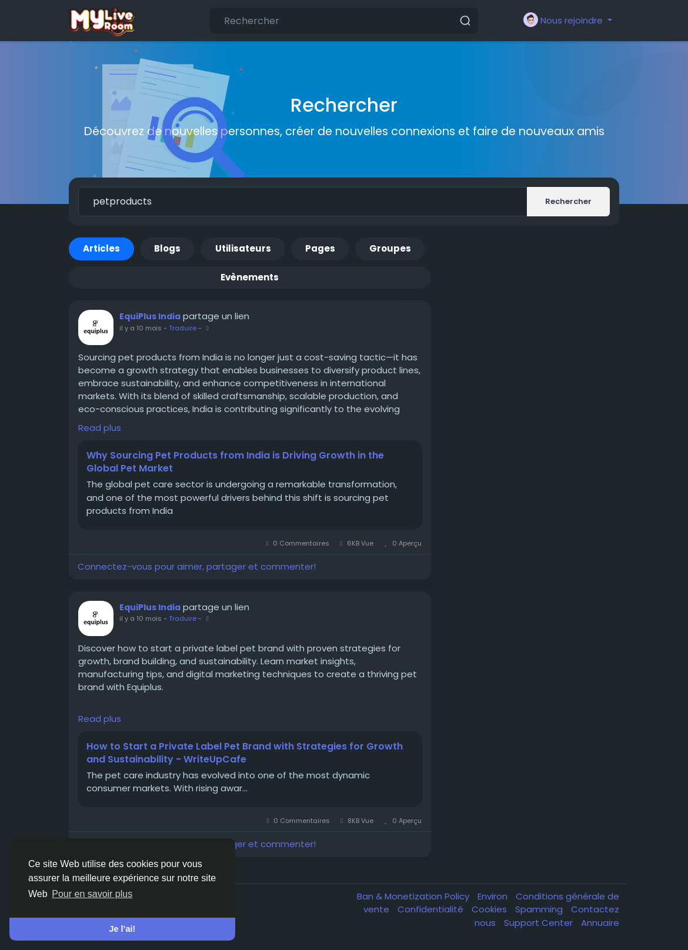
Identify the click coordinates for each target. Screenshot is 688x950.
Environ (493, 896)
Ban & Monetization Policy (414, 896)
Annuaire (600, 922)
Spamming (540, 909)
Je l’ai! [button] (122, 929)
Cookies (490, 909)
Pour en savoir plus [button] (92, 894)
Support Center (539, 922)
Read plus (99, 428)
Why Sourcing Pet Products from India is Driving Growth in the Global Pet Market (235, 462)
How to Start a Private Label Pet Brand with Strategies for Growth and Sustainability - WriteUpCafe (244, 753)
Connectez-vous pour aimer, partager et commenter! (197, 566)
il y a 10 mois (140, 328)
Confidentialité (432, 909)
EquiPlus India (150, 316)
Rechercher (568, 201)
